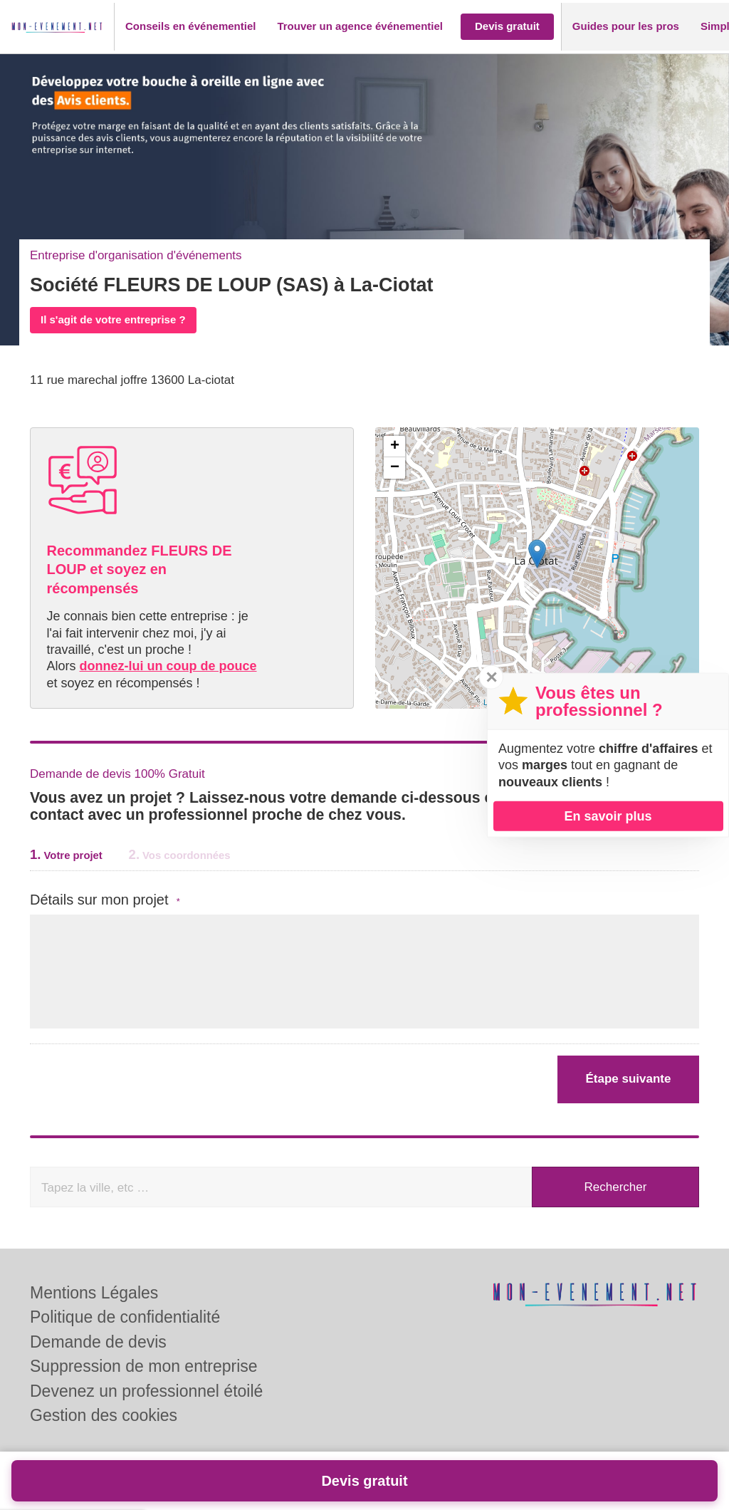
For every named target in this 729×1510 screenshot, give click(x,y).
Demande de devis (98, 1342)
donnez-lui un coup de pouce (168, 666)
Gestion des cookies (103, 1415)
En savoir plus (607, 815)
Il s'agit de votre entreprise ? (113, 319)
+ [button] (394, 446)
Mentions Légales (94, 1293)
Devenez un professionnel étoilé (146, 1391)
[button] (190, 26)
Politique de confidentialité (125, 1317)
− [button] (394, 468)
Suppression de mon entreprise (144, 1366)
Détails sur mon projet (105, 900)
